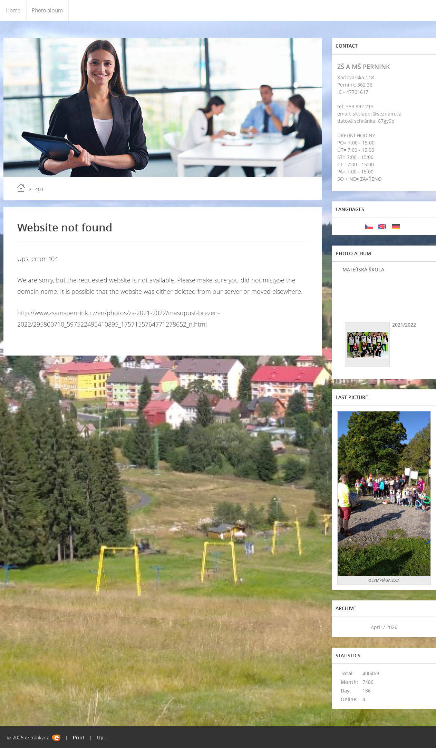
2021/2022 (404, 324)
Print (79, 737)
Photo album (47, 10)
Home (13, 10)
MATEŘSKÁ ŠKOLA (363, 269)
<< (345, 627)
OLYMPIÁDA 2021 (384, 580)
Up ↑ (102, 737)
